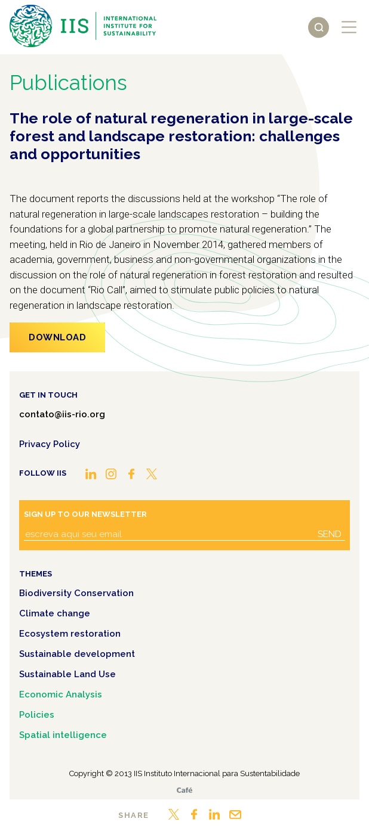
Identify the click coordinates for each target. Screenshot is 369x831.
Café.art (184, 790)
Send (330, 534)
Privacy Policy (49, 444)
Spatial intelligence (63, 735)
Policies (36, 714)
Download (57, 337)
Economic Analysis (60, 694)
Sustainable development (77, 654)
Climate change (54, 613)
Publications (68, 82)
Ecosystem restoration (70, 633)
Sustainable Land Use (67, 674)
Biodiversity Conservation (76, 593)
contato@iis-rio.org (62, 414)
